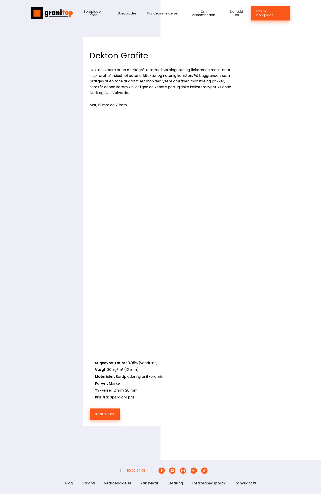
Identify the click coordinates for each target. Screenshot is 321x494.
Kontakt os (236, 13)
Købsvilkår (149, 483)
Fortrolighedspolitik (209, 483)
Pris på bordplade (265, 13)
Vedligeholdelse (118, 483)
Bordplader (127, 13)
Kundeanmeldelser (163, 13)
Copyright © (245, 483)
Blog (69, 483)
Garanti (88, 483)
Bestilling (175, 483)
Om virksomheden (203, 13)
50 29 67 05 (136, 470)
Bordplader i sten (93, 13)
